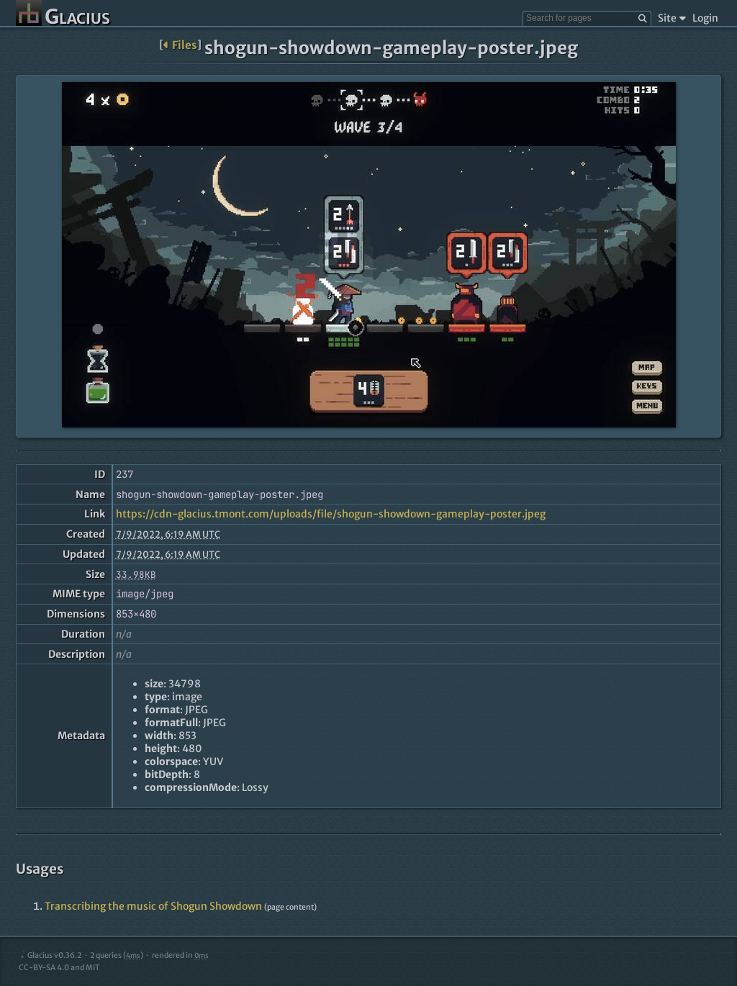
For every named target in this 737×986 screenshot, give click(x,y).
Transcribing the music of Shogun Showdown (153, 906)
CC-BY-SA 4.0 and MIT (59, 967)
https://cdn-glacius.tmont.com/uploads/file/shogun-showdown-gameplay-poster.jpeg (331, 513)
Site (672, 18)
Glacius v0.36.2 (50, 955)
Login (705, 18)
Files (180, 45)
